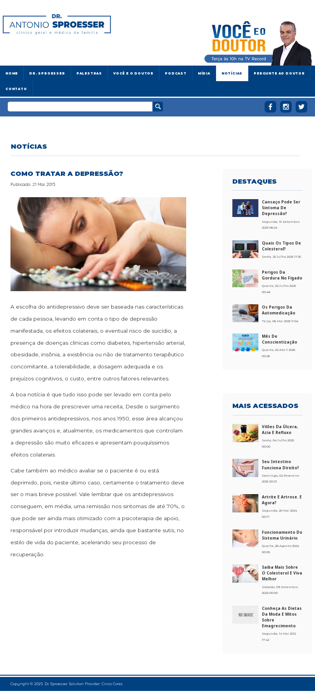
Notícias (232, 73)
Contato (16, 89)
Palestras (89, 73)
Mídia (204, 73)
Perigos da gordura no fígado (282, 275)
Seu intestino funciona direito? (280, 464)
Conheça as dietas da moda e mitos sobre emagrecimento (282, 617)
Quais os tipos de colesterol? (281, 246)
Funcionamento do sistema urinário (282, 535)
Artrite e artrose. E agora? (282, 499)
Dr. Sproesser (47, 73)
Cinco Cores (112, 683)
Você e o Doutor (133, 73)
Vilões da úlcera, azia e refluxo (280, 429)
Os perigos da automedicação (278, 310)
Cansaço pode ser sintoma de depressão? (281, 207)
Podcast (176, 73)
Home (11, 73)
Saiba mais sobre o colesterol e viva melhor (282, 572)
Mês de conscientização (279, 339)
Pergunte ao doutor (279, 73)
